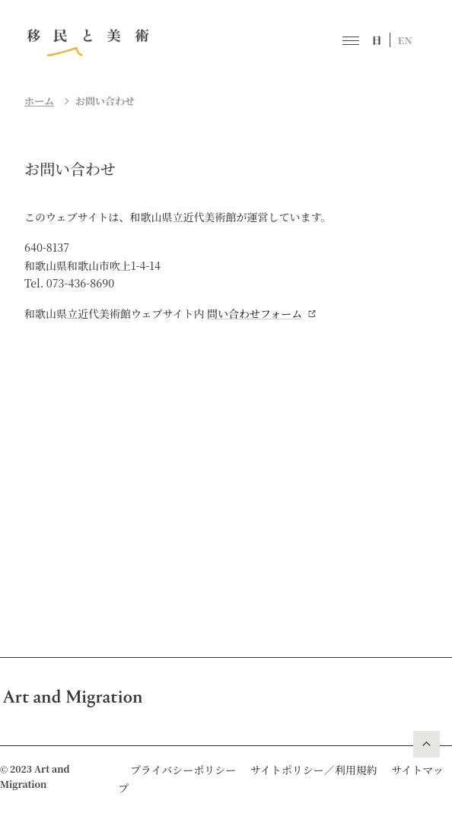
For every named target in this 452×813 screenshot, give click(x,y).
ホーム (39, 101)
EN (405, 40)
